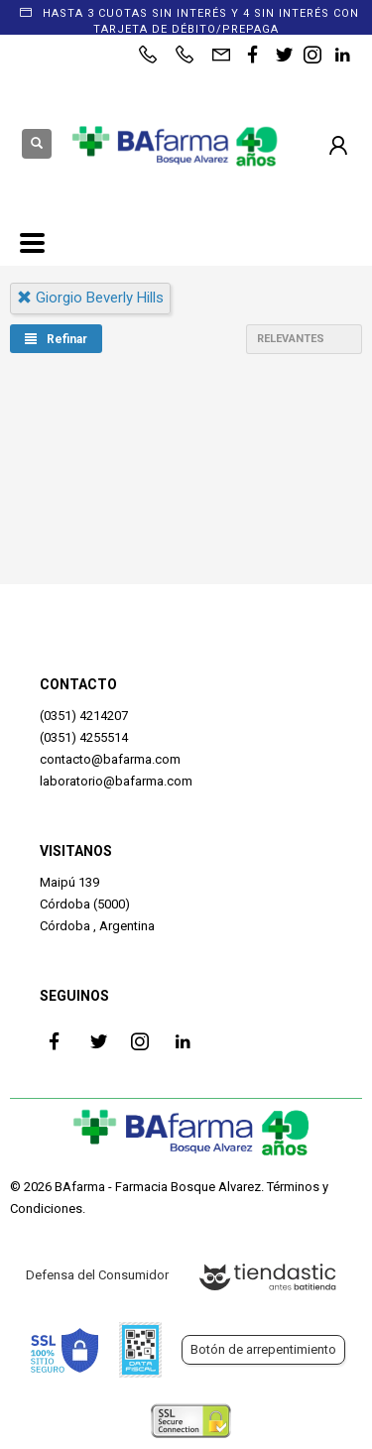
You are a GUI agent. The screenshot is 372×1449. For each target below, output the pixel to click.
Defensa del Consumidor (97, 1275)
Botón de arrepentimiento (263, 1349)
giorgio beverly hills (90, 297)
